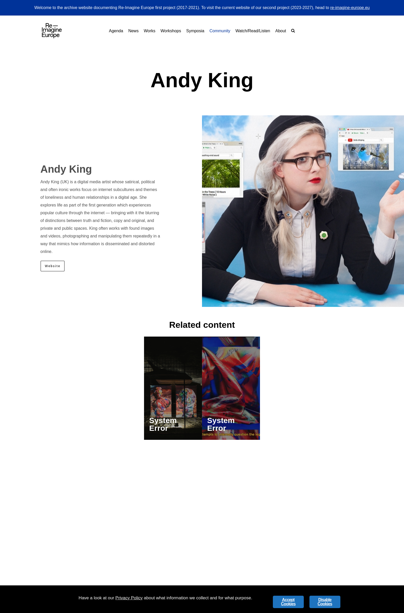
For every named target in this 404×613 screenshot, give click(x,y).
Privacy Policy (129, 597)
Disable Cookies (324, 602)
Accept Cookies (288, 602)
